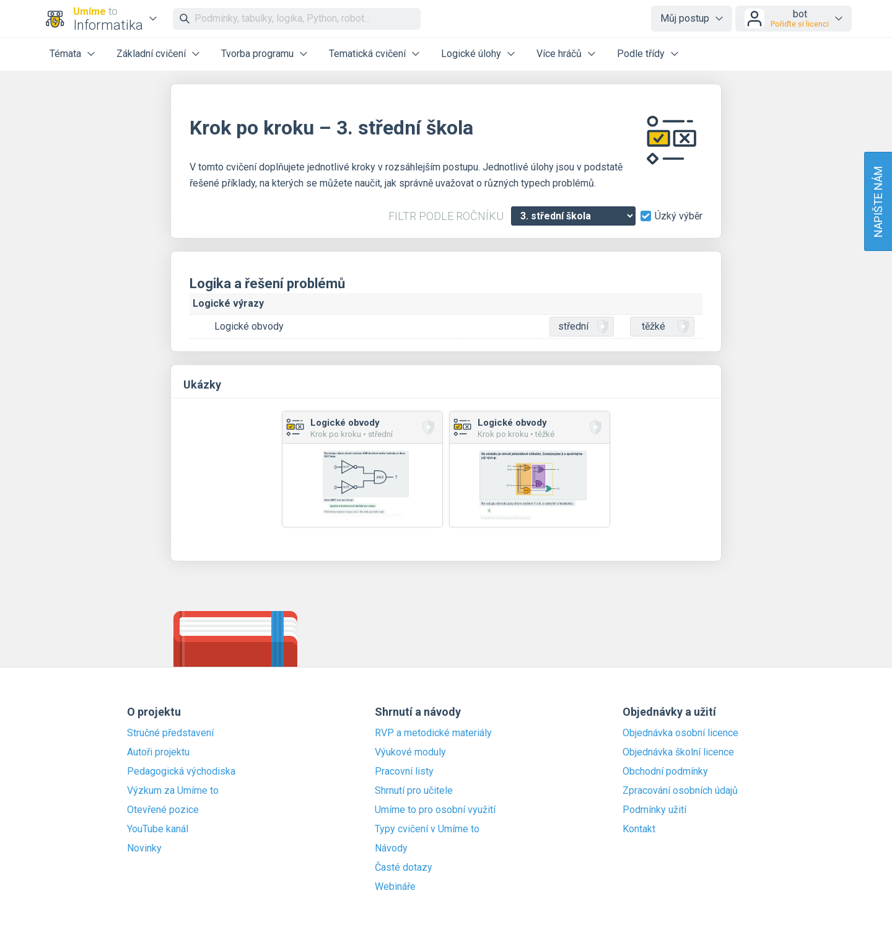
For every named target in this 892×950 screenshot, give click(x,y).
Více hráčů (559, 53)
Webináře (395, 886)
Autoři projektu (158, 752)
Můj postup (684, 18)
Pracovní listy (404, 771)
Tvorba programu (257, 53)
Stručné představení (170, 733)
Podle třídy (641, 53)
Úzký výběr (678, 216)
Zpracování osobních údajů (680, 790)
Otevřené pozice (163, 810)
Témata (65, 53)
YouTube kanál (157, 829)
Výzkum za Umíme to (173, 790)
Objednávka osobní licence (680, 733)
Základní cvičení (151, 53)
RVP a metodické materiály (433, 733)
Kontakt (639, 829)
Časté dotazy (403, 867)
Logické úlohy (471, 53)
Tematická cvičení (367, 53)
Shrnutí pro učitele (414, 790)
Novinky (144, 848)
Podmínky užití (654, 810)
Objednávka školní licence (678, 752)
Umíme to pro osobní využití (435, 810)
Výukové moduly (410, 752)
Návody (391, 848)
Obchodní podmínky (665, 771)
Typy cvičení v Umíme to (427, 829)
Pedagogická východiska (181, 771)
